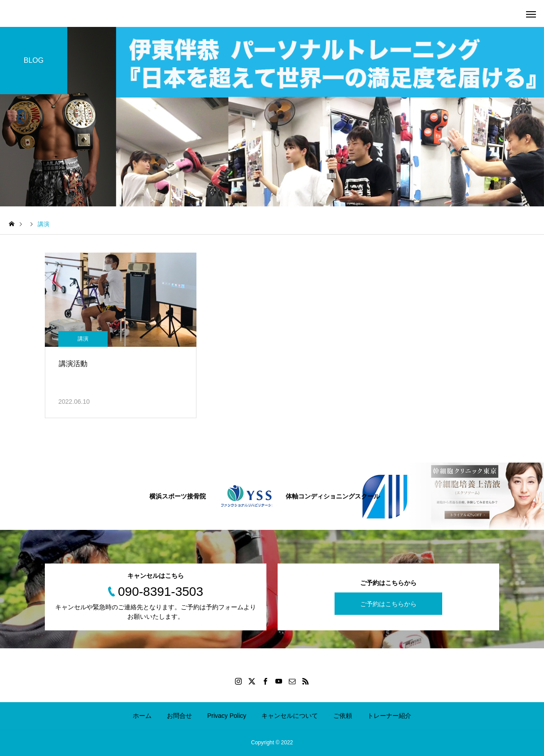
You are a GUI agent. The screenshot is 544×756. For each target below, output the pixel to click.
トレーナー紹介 (389, 715)
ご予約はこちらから (388, 603)
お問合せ (179, 715)
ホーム (142, 715)
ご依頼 (342, 715)
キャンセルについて (289, 715)
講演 (83, 339)
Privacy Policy (226, 715)
